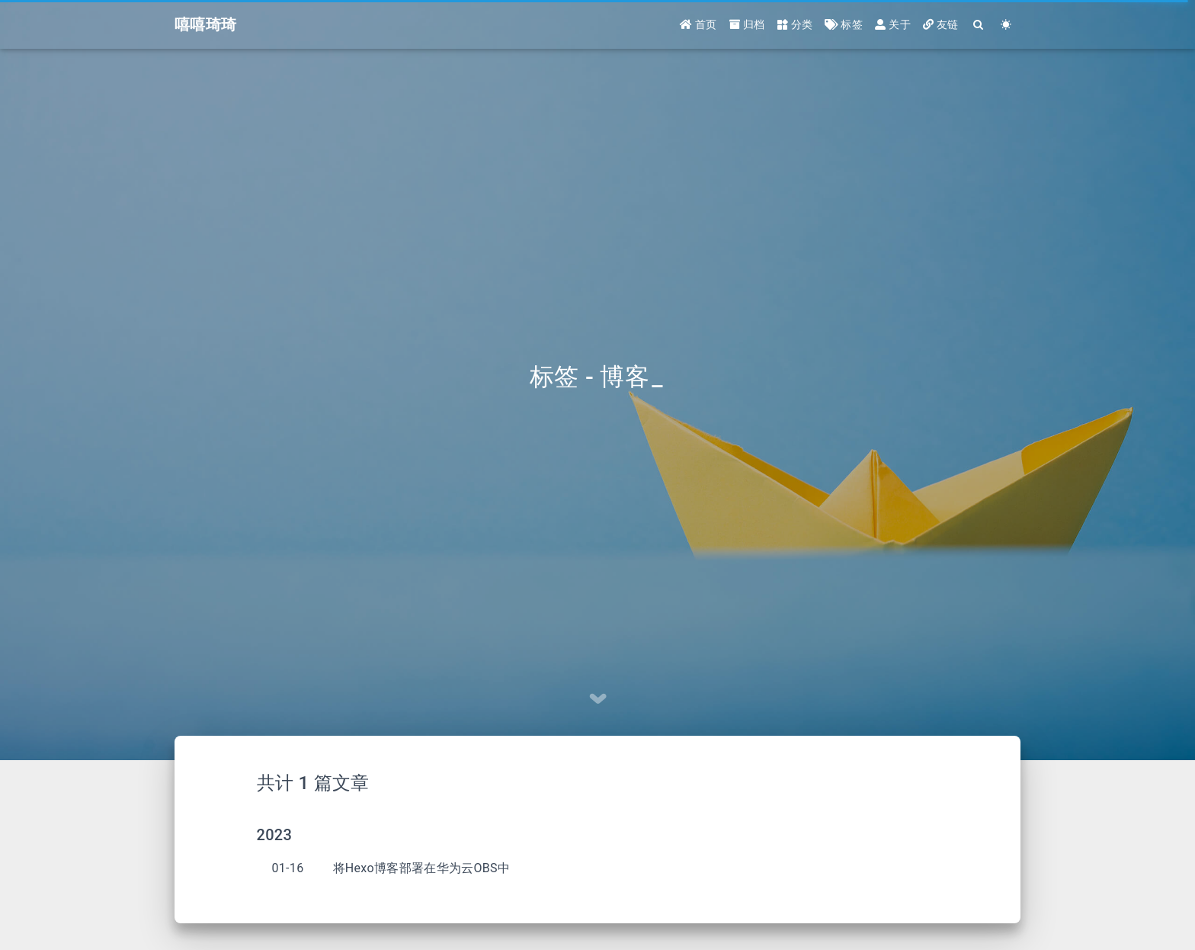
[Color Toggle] (1006, 25)
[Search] (979, 25)
